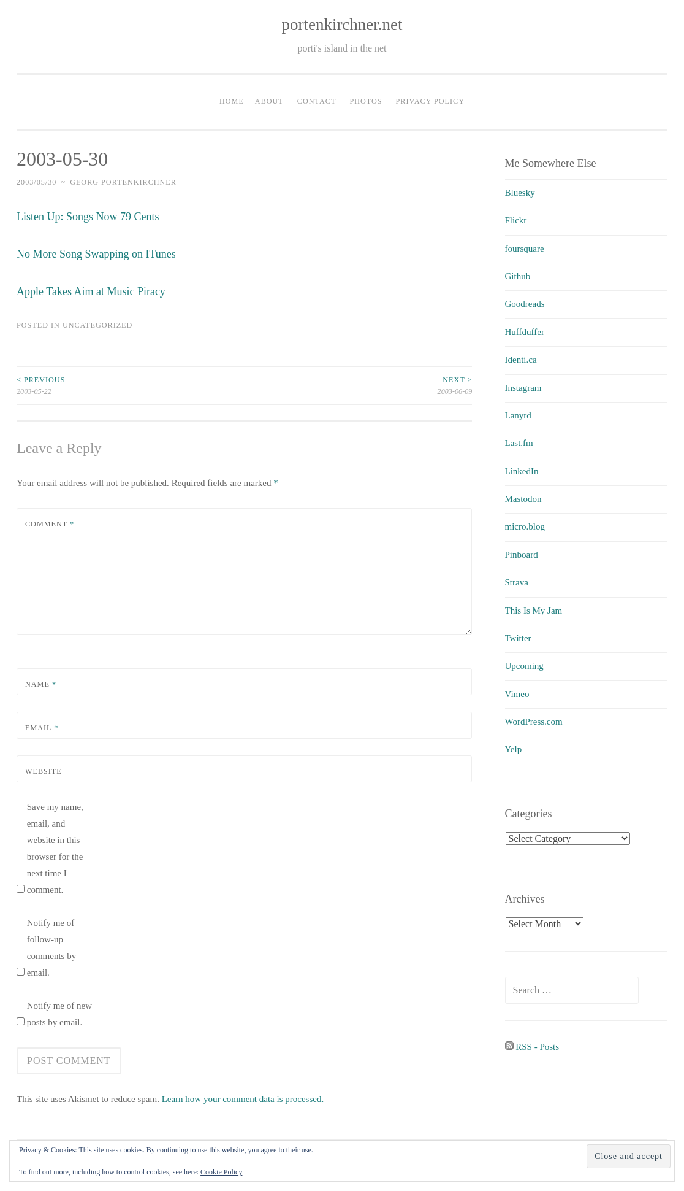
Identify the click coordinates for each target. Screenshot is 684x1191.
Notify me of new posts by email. (59, 1014)
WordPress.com (534, 722)
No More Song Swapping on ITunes (96, 254)
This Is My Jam (534, 610)
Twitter (518, 638)
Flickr (516, 220)
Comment (49, 524)
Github (518, 276)
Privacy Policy (430, 101)
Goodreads (525, 304)
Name (40, 684)
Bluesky (520, 193)
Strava (516, 582)
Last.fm (519, 443)
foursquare (524, 248)
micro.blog (525, 526)
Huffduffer (524, 332)
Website (43, 771)
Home (231, 101)
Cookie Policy (221, 1172)
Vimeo (517, 694)
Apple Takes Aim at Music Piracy (91, 291)
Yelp (513, 749)
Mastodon (523, 499)
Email (41, 727)
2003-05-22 (131, 384)
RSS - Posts (532, 1047)
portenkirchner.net (341, 24)
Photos (365, 101)
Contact (316, 101)
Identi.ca (521, 359)
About (269, 101)
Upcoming (524, 666)
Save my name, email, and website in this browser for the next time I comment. (55, 848)
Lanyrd (518, 415)
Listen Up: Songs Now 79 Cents (88, 216)
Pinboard (521, 555)
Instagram (523, 388)
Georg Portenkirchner (123, 182)
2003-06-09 (359, 384)
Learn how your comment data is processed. (243, 1099)
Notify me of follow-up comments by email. (51, 947)
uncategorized (97, 325)
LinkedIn (522, 471)
